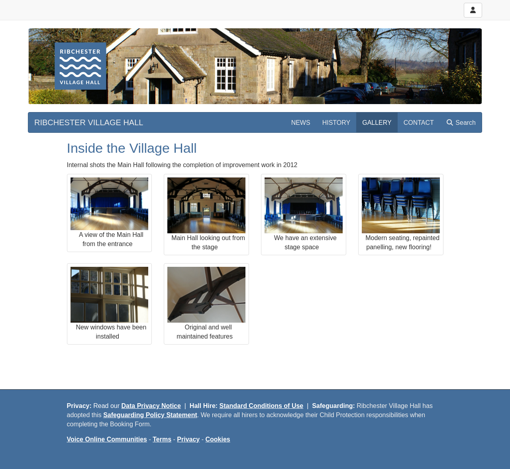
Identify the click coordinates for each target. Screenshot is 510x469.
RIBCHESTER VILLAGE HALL (88, 122)
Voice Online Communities (107, 439)
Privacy (188, 439)
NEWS (300, 122)
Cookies (218, 439)
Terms (162, 439)
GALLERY (377, 122)
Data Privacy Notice (151, 405)
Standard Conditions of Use (262, 405)
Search (461, 122)
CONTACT (419, 122)
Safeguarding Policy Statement (150, 415)
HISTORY (336, 122)
